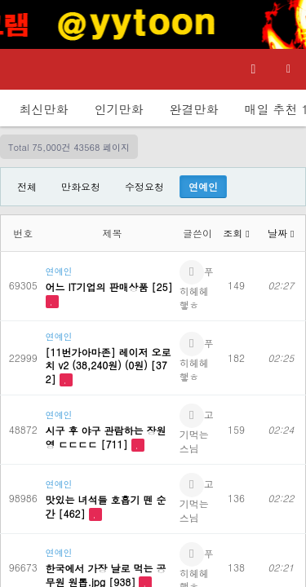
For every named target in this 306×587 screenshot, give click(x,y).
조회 (236, 233)
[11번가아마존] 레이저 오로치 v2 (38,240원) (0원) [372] (108, 365)
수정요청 (144, 186)
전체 (27, 186)
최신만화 (44, 108)
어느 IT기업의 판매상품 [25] (109, 287)
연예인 (203, 186)
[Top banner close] (285, 24)
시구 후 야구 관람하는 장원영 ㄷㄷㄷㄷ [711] (106, 437)
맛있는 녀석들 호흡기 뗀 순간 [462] (106, 506)
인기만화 (119, 108)
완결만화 (194, 108)
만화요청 (80, 186)
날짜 (281, 233)
